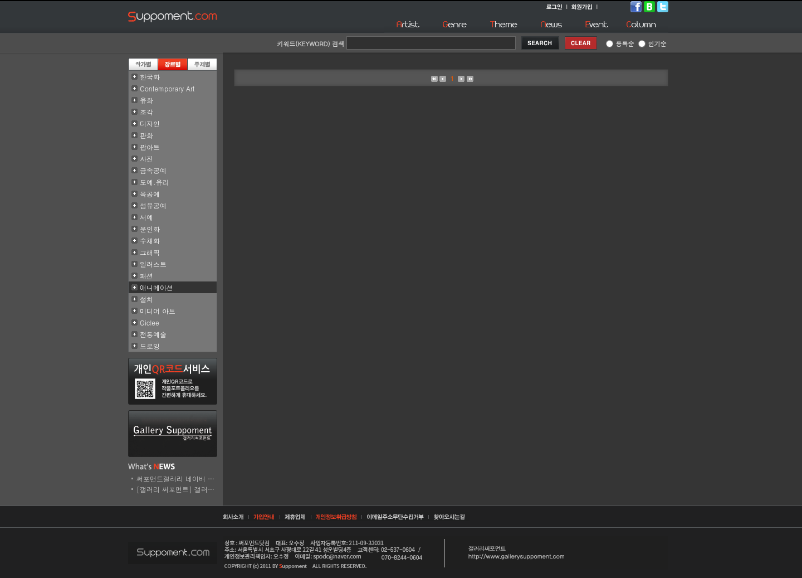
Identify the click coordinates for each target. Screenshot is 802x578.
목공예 (150, 193)
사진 (146, 158)
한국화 (150, 76)
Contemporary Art (167, 88)
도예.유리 (154, 182)
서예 (146, 217)
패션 (146, 275)
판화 (146, 135)
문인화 (150, 229)
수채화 (150, 240)
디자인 (150, 123)
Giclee (149, 322)
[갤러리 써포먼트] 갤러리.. (177, 489)
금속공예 (153, 170)
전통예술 (153, 334)
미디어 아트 (157, 310)
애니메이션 (156, 287)
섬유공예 (153, 205)
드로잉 (150, 346)
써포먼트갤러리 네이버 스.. (177, 478)
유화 (146, 100)
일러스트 (153, 264)
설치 (146, 299)
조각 (146, 111)
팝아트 (150, 147)
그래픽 (150, 252)
